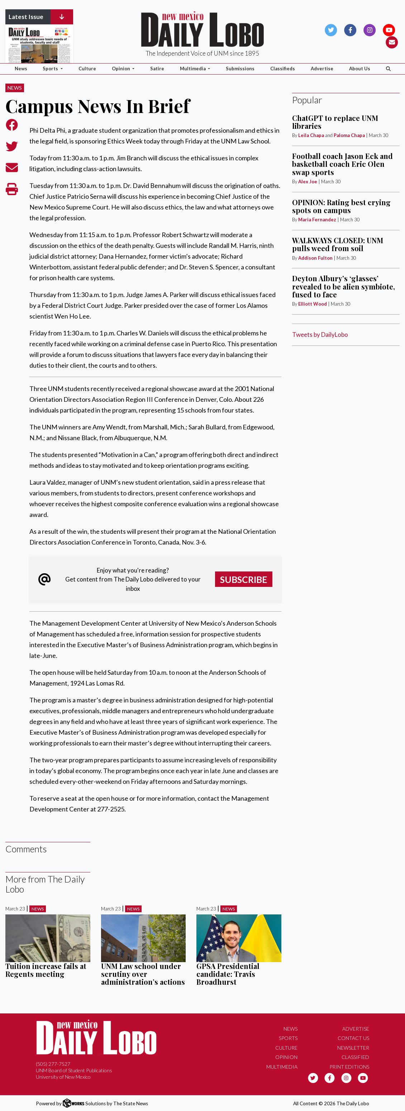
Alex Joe (307, 181)
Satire (157, 68)
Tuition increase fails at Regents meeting (45, 970)
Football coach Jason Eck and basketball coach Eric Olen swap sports (342, 164)
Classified (355, 1057)
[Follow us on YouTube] (389, 29)
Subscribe (243, 579)
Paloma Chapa (349, 135)
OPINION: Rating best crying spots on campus (341, 206)
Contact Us (353, 1038)
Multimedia (281, 1067)
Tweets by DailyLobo (320, 334)
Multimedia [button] (193, 68)
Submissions (240, 68)
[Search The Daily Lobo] (388, 68)
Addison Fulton (315, 258)
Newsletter (353, 1048)
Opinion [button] (121, 68)
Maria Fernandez (317, 219)
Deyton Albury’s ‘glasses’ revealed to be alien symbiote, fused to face (343, 286)
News (21, 68)
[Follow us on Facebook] (350, 29)
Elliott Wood (312, 304)
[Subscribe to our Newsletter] (392, 41)
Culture (87, 68)
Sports (288, 1038)
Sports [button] (51, 68)
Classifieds (282, 68)
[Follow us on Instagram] (369, 29)
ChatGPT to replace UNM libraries (335, 122)
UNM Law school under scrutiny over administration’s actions (143, 974)
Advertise (322, 68)
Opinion (286, 1057)
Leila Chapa (311, 135)
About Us (359, 68)
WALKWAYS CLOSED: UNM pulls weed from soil (337, 244)
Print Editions (349, 1067)
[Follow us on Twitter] (331, 29)
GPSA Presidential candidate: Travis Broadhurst (227, 974)
